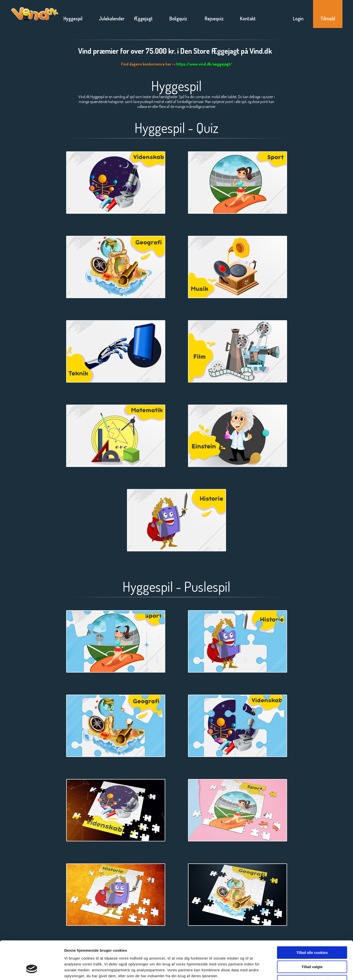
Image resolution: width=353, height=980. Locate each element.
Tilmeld (327, 18)
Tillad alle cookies (312, 920)
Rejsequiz (214, 18)
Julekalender (112, 18)
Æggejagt (143, 18)
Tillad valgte (312, 934)
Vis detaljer (255, 970)
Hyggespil (72, 18)
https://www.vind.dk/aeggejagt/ (204, 64)
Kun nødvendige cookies (312, 949)
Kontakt (248, 18)
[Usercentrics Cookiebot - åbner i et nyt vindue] (31, 970)
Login (298, 18)
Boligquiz (178, 18)
